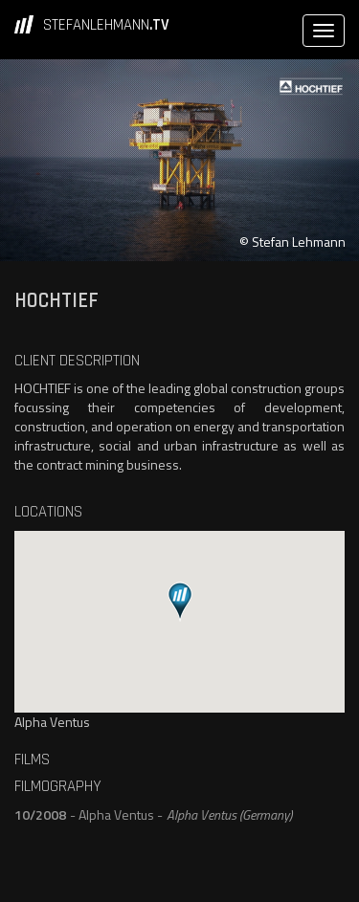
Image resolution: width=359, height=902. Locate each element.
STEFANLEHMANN (106, 24)
